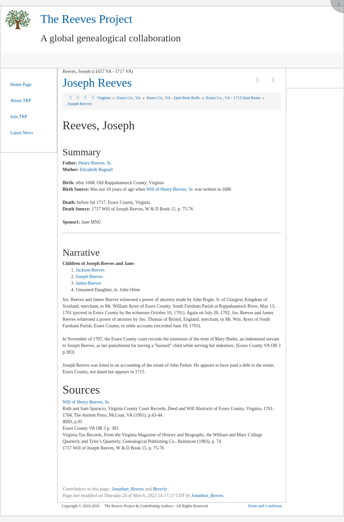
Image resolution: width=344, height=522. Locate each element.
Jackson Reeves (90, 270)
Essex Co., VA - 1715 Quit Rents (234, 98)
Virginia (104, 98)
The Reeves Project (86, 19)
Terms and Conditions (265, 506)
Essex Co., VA (129, 98)
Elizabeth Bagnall (96, 169)
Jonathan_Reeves (128, 489)
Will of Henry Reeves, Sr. (170, 189)
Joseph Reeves (97, 82)
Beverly (160, 489)
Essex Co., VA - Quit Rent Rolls (174, 98)
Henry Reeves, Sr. (95, 163)
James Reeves (88, 283)
